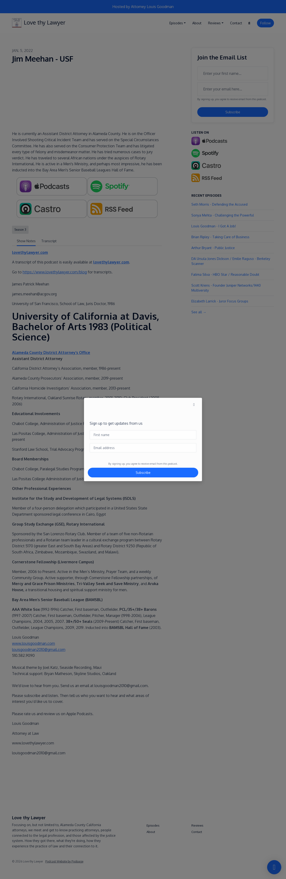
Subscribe (143, 473)
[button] (194, 404)
